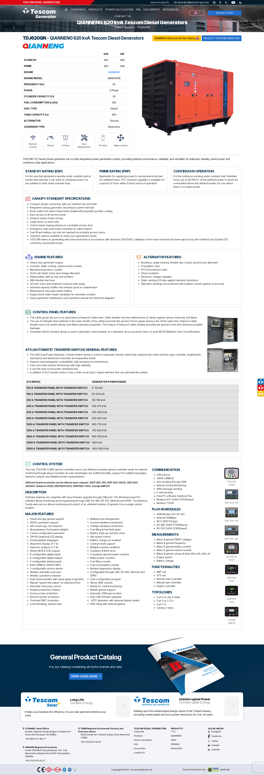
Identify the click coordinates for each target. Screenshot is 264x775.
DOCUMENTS (151, 9)
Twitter (213, 741)
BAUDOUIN (176, 748)
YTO (173, 731)
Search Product (160, 2)
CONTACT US (123, 16)
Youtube (214, 745)
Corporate (139, 731)
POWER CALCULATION (119, 9)
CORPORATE (78, 9)
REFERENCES (170, 9)
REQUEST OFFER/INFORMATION (221, 38)
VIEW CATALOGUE (86, 676)
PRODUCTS (96, 9)
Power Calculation (143, 740)
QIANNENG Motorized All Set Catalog (176, 38)
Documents (139, 748)
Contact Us (139, 752)
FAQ (138, 9)
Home (117, 27)
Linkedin (214, 749)
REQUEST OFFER (224, 13)
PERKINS (175, 744)
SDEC (173, 740)
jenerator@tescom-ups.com (191, 2)
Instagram (214, 731)
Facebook (214, 736)
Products (129, 27)
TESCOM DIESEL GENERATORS (41, 2)
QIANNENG (114, 72)
